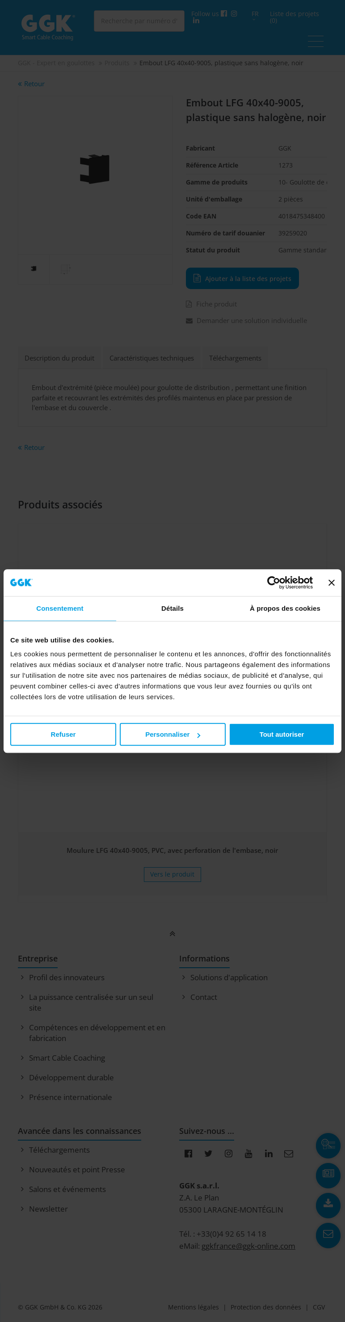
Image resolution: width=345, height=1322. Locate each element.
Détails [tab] (172, 608)
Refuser (63, 734)
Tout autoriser (282, 734)
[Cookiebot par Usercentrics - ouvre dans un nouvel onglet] (274, 582)
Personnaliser (172, 734)
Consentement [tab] (59, 608)
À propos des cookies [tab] (285, 608)
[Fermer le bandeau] (331, 582)
